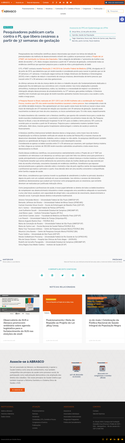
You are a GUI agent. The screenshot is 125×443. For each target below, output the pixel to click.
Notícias (40, 9)
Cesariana (80, 38)
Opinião (75, 35)
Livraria (63, 14)
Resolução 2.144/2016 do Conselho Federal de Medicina (64, 69)
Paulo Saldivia (94, 41)
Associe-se (20, 2)
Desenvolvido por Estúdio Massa (11, 439)
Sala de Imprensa (33, 2)
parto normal (83, 41)
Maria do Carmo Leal (100, 38)
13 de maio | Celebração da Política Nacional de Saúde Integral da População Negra (105, 323)
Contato (46, 2)
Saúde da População (86, 35)
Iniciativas (49, 9)
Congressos (87, 9)
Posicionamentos (28, 9)
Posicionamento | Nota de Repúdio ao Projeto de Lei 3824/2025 (60, 323)
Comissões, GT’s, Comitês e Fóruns (67, 9)
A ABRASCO (6, 2)
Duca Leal (88, 38)
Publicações (98, 9)
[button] (122, 19)
